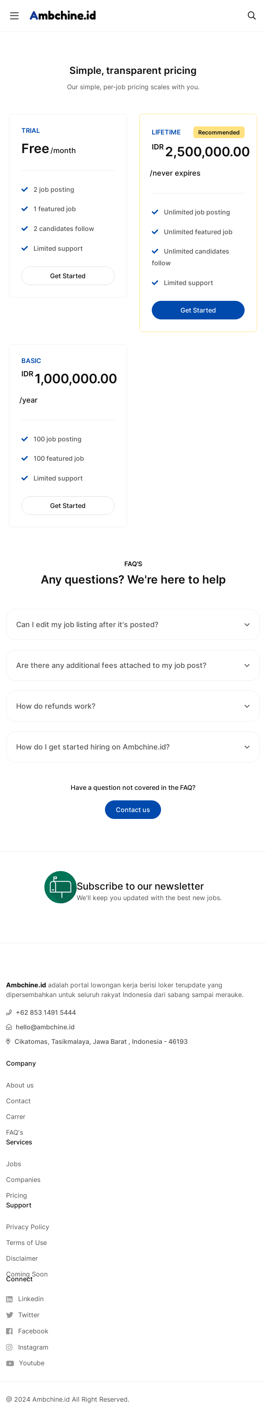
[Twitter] (27, 1315)
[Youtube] (27, 1363)
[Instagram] (27, 1347)
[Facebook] (27, 1331)
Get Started (68, 276)
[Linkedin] (27, 1299)
